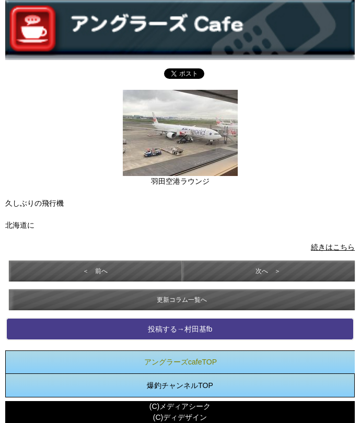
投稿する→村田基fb (180, 329)
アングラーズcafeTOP (180, 362)
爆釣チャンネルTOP (180, 385)
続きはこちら (333, 247)
